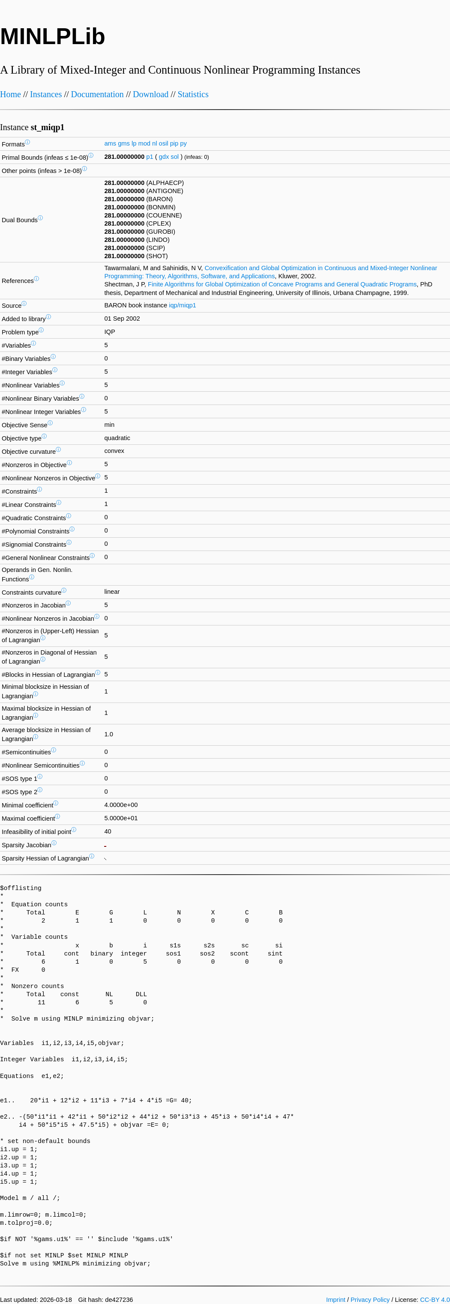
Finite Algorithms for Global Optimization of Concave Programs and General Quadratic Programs (282, 284)
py (183, 143)
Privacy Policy (370, 1299)
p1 (149, 156)
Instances (46, 94)
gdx (164, 156)
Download (150, 94)
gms (124, 143)
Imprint (335, 1299)
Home (10, 94)
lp (134, 143)
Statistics (192, 94)
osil (163, 143)
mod (144, 143)
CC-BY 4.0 (435, 1299)
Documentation (97, 94)
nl (154, 143)
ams (110, 143)
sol (175, 156)
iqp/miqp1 (182, 305)
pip (174, 143)
